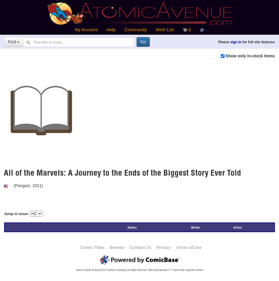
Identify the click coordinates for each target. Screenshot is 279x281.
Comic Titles (92, 247)
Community (135, 29)
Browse (117, 247)
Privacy (163, 247)
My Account (86, 29)
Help (111, 29)
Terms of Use (189, 247)
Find (13, 41)
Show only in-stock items (250, 56)
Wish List (165, 29)
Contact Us (140, 247)
